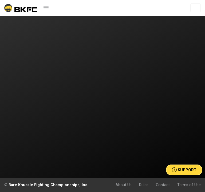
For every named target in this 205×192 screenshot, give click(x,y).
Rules (143, 185)
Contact (163, 185)
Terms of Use (189, 185)
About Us (124, 185)
